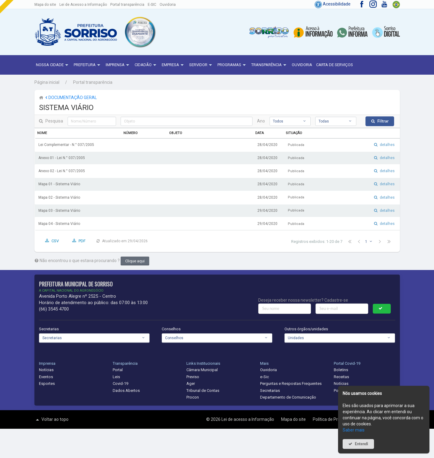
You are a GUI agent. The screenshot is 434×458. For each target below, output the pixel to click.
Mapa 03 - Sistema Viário (59, 210)
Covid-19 (120, 383)
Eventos (46, 377)
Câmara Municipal (202, 369)
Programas (232, 65)
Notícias (46, 369)
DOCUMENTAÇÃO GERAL (70, 97)
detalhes (387, 145)
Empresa (173, 65)
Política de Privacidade (335, 419)
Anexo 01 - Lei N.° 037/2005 (61, 158)
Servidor (201, 65)
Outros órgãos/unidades (306, 329)
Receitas (341, 377)
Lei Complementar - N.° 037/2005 (66, 145)
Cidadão (146, 65)
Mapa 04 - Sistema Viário (59, 224)
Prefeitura (88, 65)
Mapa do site (45, 4)
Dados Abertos (126, 390)
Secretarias (49, 329)
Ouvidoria (168, 4)
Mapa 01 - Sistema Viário (59, 184)
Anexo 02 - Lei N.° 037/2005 (61, 171)
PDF (82, 241)
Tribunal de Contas (202, 390)
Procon (192, 397)
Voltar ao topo (51, 420)
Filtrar (383, 121)
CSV (55, 241)
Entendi (361, 444)
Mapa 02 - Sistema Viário (59, 197)
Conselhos (171, 329)
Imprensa (118, 65)
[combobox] (290, 121)
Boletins (341, 369)
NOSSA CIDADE (53, 65)
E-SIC (152, 4)
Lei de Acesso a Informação (83, 4)
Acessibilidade (333, 4)
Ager (190, 383)
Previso (192, 377)
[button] (140, 32)
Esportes (47, 383)
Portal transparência (127, 4)
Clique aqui (135, 261)
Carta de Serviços (334, 64)
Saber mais (354, 430)
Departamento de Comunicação (288, 397)
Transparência (269, 65)
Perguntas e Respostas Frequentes (291, 383)
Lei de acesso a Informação (248, 419)
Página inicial (46, 82)
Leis (116, 377)
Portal (118, 369)
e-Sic (264, 377)
